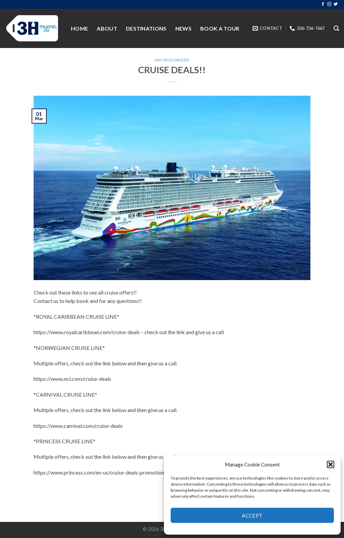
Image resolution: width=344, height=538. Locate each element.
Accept (252, 515)
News (183, 28)
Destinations (146, 28)
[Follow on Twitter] (336, 4)
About (107, 28)
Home (79, 28)
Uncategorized (172, 60)
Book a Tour (220, 28)
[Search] (336, 28)
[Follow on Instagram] (329, 4)
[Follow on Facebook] (323, 4)
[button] (330, 464)
